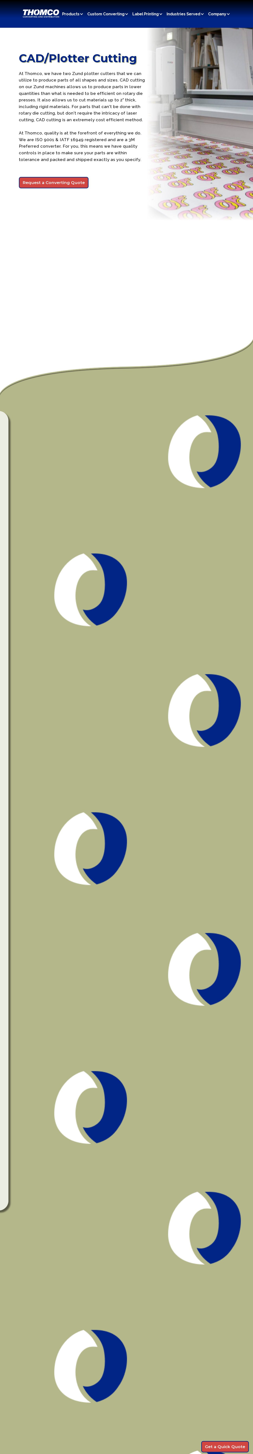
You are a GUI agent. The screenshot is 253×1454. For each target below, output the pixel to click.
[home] (40, 14)
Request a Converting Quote (54, 182)
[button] (74, 14)
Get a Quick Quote (225, 1446)
